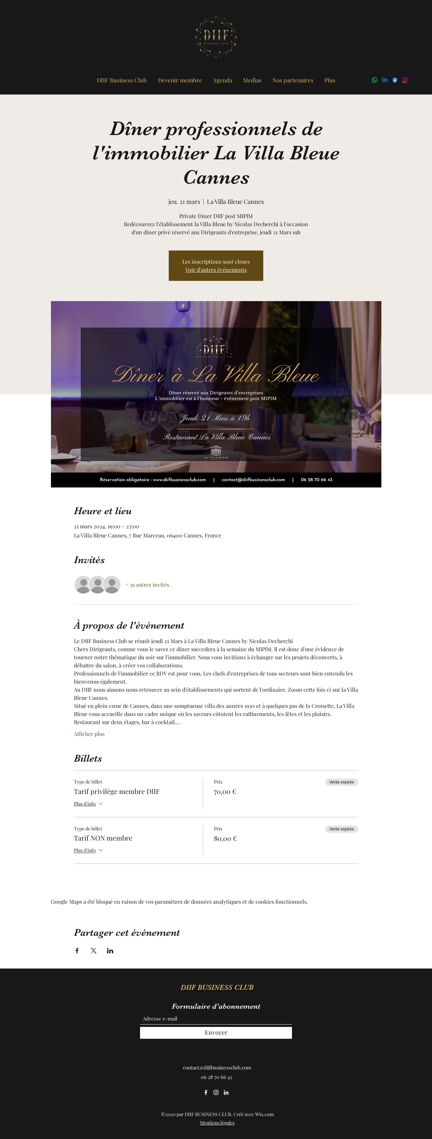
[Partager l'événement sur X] (93, 950)
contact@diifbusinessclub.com (217, 1067)
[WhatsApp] (374, 80)
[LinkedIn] (384, 80)
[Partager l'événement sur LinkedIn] (110, 950)
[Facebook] (395, 80)
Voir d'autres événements (216, 269)
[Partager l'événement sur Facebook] (77, 950)
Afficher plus (89, 733)
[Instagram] (405, 80)
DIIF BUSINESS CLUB (217, 987)
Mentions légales (217, 1122)
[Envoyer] (216, 1033)
